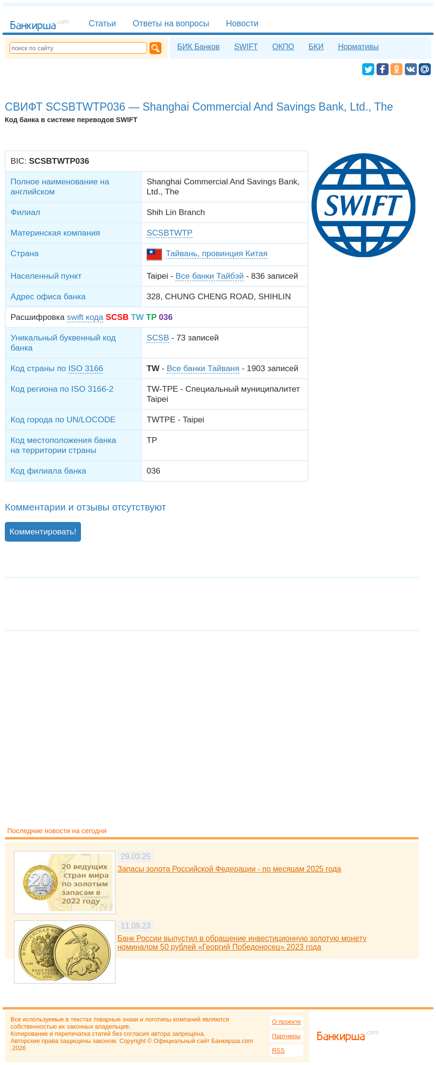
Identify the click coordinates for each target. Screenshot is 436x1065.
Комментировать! (43, 531)
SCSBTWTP (170, 233)
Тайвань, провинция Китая (217, 253)
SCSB (158, 337)
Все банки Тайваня (203, 368)
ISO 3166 (85, 368)
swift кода (85, 317)
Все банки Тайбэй (209, 276)
